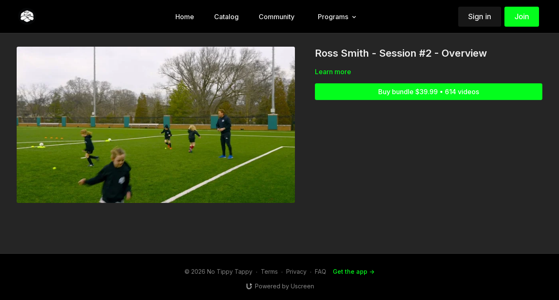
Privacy (296, 271)
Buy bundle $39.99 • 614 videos (428, 92)
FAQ (320, 271)
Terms (269, 271)
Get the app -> (353, 271)
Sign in (479, 16)
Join (521, 16)
